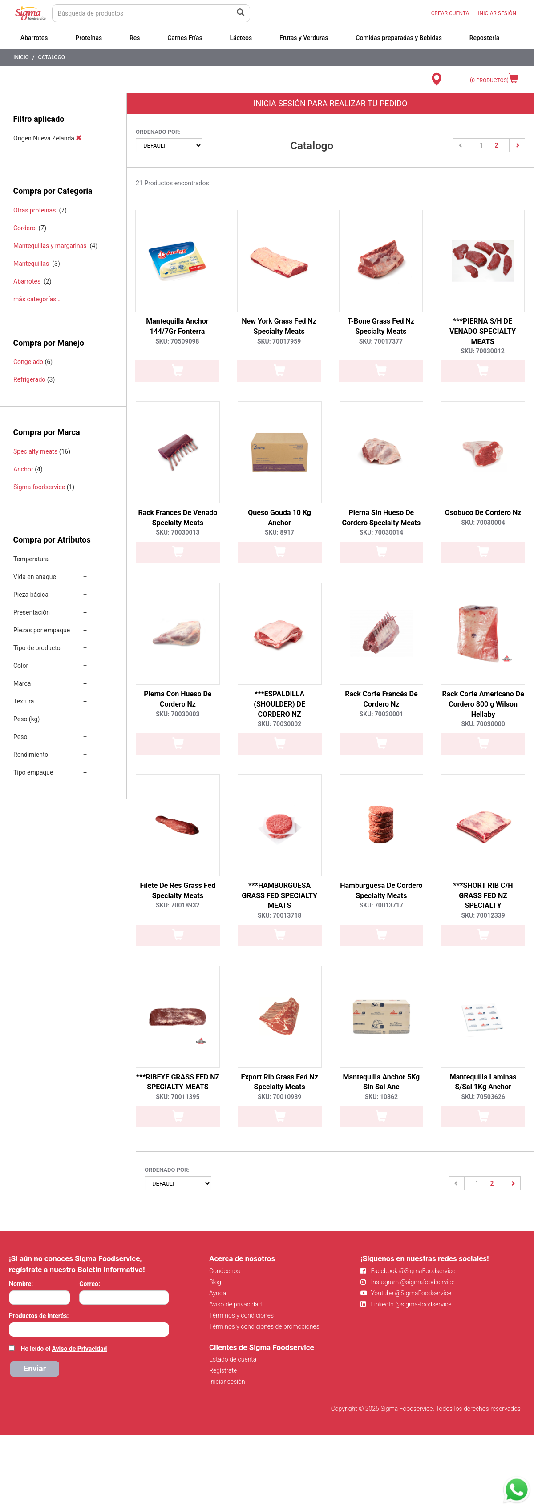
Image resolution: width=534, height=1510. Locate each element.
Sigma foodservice (39, 487)
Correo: (89, 1283)
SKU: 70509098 (177, 341)
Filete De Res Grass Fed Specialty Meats (177, 890)
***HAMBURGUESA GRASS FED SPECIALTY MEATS (279, 895)
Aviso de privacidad (235, 1304)
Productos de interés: (39, 1315)
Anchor (23, 469)
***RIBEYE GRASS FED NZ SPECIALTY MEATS (178, 1082)
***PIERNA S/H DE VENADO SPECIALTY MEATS (482, 331)
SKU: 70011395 (177, 1096)
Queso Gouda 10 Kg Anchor (279, 517)
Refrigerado (29, 379)
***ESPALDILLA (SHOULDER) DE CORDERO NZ (279, 704)
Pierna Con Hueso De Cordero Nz (177, 699)
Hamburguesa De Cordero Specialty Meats (381, 890)
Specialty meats (35, 451)
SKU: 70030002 (279, 723)
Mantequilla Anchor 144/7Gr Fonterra (177, 326)
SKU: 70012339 (483, 915)
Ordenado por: (158, 131)
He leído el (63, 1348)
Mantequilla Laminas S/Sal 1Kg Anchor (483, 1082)
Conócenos (224, 1270)
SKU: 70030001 (381, 714)
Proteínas (88, 37)
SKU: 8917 (279, 532)
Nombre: (21, 1283)
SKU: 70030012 (482, 351)
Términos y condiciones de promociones (264, 1326)
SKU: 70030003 (177, 714)
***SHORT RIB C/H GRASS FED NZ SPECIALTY (483, 895)
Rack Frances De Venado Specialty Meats (177, 517)
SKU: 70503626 (483, 1096)
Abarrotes (34, 37)
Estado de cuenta (232, 1359)
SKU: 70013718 (279, 915)
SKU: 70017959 (279, 341)
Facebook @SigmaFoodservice (407, 1270)
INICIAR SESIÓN (497, 13)
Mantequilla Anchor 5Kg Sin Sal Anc (381, 1082)
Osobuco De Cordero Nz (483, 512)
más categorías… (37, 299)
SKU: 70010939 (279, 1096)
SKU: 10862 (381, 1096)
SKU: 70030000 (483, 723)
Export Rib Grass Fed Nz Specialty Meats (279, 1082)
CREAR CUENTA (450, 13)
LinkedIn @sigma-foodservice (406, 1304)
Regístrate (223, 1370)
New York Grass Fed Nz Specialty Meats (279, 326)
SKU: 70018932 (177, 905)
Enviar (35, 1368)
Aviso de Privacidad (79, 1348)
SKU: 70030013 (177, 532)
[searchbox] (13, 1329)
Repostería (484, 37)
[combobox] (89, 1329)
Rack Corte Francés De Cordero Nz (381, 699)
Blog (215, 1282)
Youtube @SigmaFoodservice (405, 1293)
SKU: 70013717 (381, 905)
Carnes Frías (184, 37)
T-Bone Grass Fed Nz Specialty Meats (381, 326)
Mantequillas (31, 263)
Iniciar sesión (227, 1381)
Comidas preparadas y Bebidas (399, 37)
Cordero (24, 228)
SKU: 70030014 (381, 532)
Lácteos (241, 37)
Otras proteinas (34, 210)
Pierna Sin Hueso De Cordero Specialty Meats (381, 517)
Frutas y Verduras (303, 37)
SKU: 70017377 (381, 341)
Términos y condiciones (241, 1315)
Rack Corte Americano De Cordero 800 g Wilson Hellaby (483, 704)
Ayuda (217, 1293)
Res (134, 37)
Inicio (21, 57)
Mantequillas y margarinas (50, 245)
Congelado (28, 361)
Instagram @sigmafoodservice (407, 1282)
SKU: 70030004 (483, 522)
